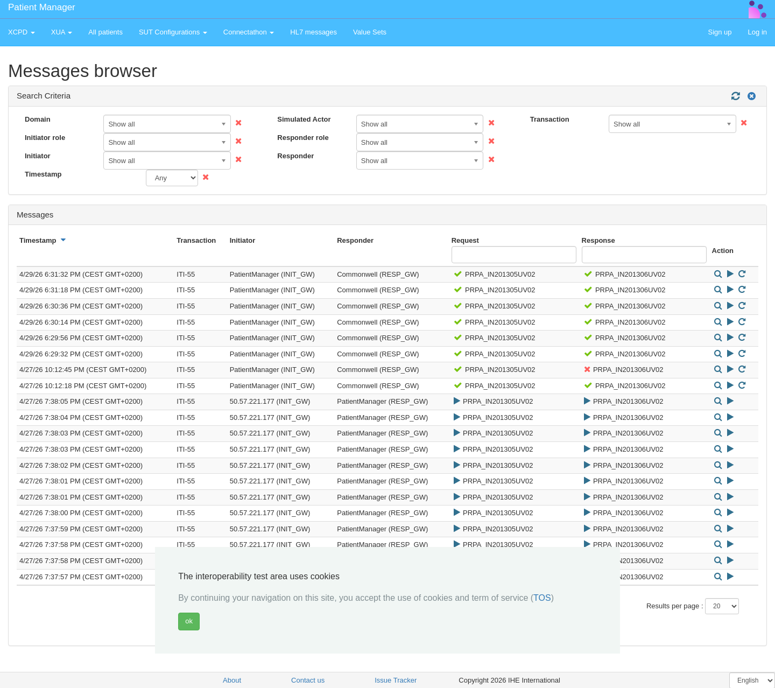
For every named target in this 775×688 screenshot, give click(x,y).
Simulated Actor (303, 119)
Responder (295, 156)
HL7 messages (313, 32)
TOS (542, 597)
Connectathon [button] (248, 32)
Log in (757, 32)
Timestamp (43, 174)
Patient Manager (41, 7)
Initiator (38, 156)
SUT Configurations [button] (173, 32)
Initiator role (45, 138)
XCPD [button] (21, 32)
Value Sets (369, 32)
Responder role (302, 138)
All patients (105, 32)
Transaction (549, 119)
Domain (38, 119)
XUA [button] (62, 32)
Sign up (719, 32)
